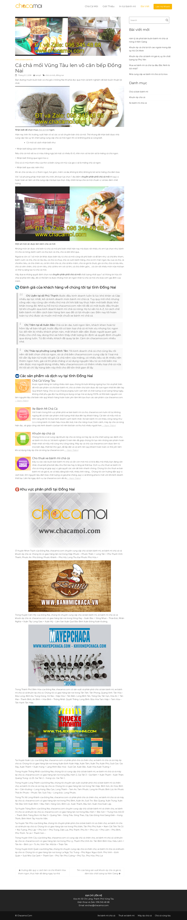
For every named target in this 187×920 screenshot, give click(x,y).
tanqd (38, 75)
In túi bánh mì (127, 6)
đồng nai (60, 75)
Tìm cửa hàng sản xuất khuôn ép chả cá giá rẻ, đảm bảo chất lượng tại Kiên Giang (99, 872)
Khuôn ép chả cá (137, 97)
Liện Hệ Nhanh (163, 6)
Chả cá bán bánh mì (24, 59)
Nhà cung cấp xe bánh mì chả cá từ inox (148, 74)
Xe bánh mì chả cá (138, 103)
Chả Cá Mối (91, 6)
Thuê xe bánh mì (126, 915)
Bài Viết (145, 6)
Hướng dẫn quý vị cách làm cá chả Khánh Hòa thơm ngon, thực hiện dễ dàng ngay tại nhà (42, 872)
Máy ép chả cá (145, 915)
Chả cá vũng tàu (163, 915)
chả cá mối (50, 75)
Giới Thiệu (108, 6)
